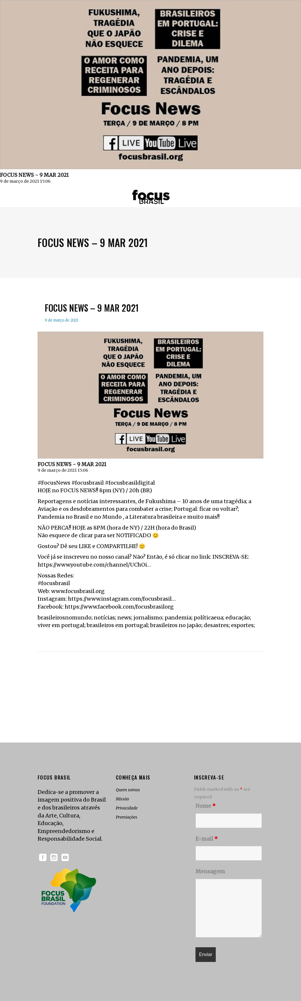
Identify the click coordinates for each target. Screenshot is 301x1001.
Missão (122, 799)
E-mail (206, 838)
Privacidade (127, 808)
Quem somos (128, 789)
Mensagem (210, 871)
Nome (205, 805)
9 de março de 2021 (61, 320)
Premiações (126, 817)
